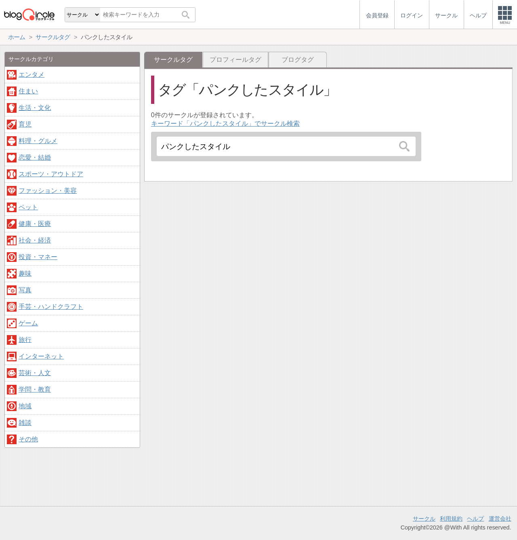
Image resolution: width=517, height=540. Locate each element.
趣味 (25, 273)
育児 (25, 124)
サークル (424, 518)
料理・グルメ (38, 140)
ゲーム (28, 323)
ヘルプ (475, 518)
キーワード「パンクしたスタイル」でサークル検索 (225, 123)
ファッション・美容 (48, 190)
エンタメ (31, 74)
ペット (28, 207)
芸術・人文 (35, 372)
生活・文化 (35, 107)
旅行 (25, 339)
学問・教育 (35, 389)
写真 (25, 290)
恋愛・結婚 (35, 157)
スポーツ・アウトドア (51, 174)
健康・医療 (35, 223)
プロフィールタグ (235, 59)
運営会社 (500, 518)
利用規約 (451, 518)
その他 (28, 439)
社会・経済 (35, 240)
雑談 (25, 422)
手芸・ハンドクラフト (51, 306)
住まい (28, 91)
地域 (25, 406)
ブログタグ (298, 59)
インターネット (41, 356)
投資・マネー (38, 256)
